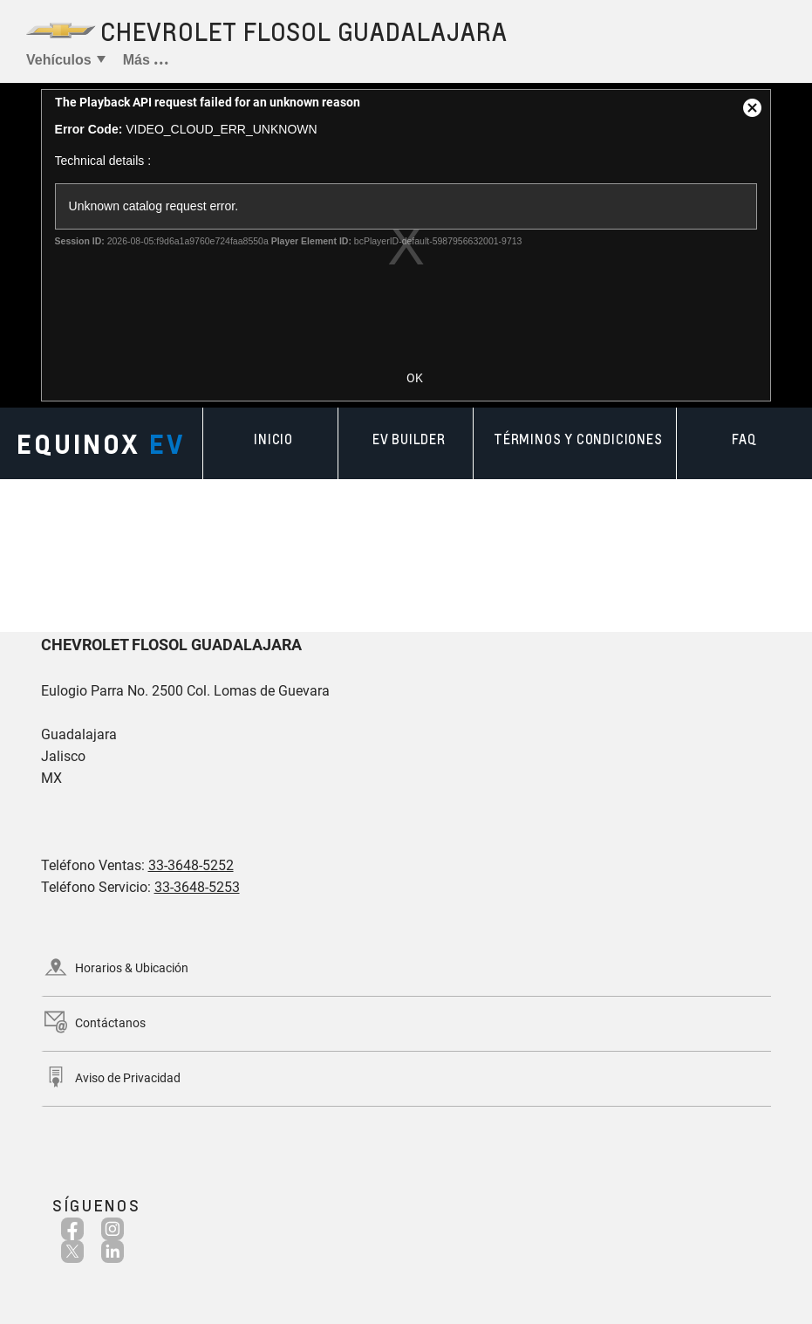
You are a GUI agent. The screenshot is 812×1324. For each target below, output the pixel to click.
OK (414, 378)
